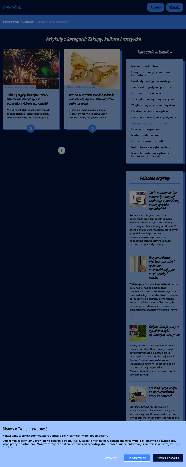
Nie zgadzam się (137, 457)
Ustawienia (111, 457)
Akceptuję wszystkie (168, 457)
